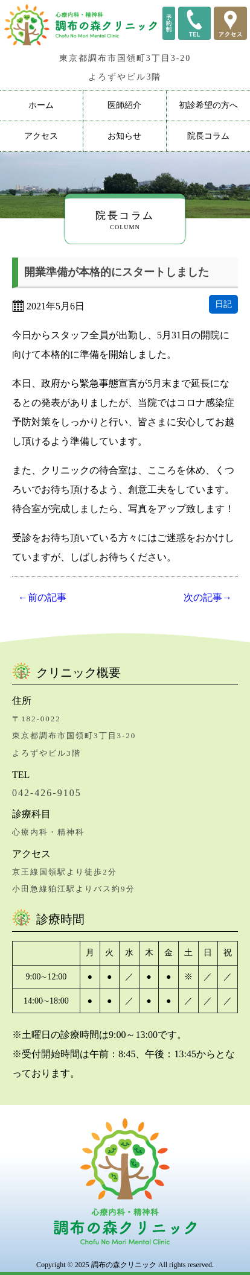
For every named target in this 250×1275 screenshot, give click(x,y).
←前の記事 (42, 597)
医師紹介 (124, 105)
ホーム (41, 105)
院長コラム (208, 136)
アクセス (41, 136)
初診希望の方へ (208, 105)
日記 (223, 304)
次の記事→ (208, 597)
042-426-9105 (47, 793)
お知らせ (124, 136)
